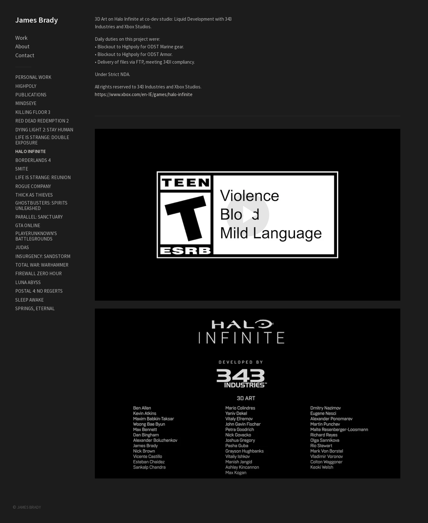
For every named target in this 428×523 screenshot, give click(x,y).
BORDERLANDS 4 (32, 160)
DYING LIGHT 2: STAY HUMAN (44, 129)
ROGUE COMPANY (33, 186)
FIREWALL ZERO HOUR (38, 273)
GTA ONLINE (27, 225)
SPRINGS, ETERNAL (35, 308)
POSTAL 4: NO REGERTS (39, 291)
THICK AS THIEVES (34, 195)
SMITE (21, 168)
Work (21, 37)
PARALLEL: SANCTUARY (39, 217)
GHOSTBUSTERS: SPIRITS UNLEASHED (41, 205)
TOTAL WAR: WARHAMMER (41, 265)
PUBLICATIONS (30, 94)
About (22, 46)
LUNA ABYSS (28, 282)
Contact (24, 55)
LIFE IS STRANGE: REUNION (43, 177)
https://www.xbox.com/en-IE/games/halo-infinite (144, 94)
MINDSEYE (25, 103)
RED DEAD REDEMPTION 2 (41, 120)
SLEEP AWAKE (29, 300)
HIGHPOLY (25, 86)
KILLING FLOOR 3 (32, 112)
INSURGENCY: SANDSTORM (42, 256)
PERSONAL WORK (33, 77)
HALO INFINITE (30, 151)
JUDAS (22, 247)
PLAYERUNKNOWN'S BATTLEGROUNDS (36, 236)
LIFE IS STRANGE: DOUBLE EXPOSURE (42, 140)
